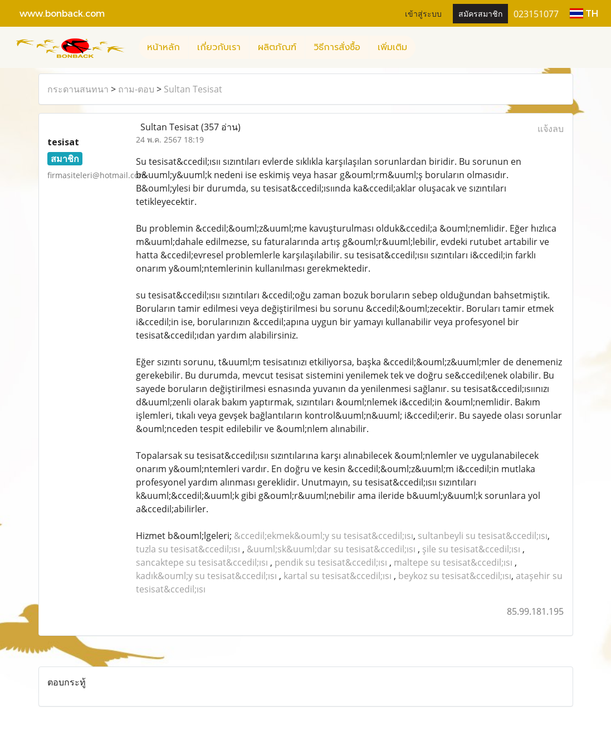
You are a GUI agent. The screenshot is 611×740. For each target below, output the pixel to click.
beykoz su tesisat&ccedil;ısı (454, 576)
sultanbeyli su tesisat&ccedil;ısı (483, 536)
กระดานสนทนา (78, 89)
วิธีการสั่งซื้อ (337, 47)
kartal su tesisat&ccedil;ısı (337, 576)
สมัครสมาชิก (480, 13)
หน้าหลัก (163, 47)
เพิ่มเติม (392, 47)
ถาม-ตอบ (136, 89)
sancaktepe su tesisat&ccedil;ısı (202, 562)
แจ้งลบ (550, 128)
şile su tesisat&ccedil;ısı (471, 549)
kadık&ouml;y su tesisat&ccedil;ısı (206, 576)
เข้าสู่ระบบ (423, 13)
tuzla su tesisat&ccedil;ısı (188, 549)
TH (584, 13)
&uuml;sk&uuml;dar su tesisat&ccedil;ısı (331, 549)
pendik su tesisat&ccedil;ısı (331, 562)
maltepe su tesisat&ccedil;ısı (453, 562)
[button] (425, 47)
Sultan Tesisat (193, 89)
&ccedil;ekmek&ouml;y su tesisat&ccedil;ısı (323, 536)
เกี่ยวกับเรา (219, 47)
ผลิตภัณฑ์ (277, 47)
